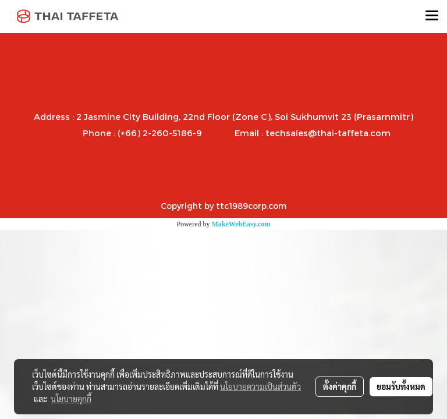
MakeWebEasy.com (241, 224)
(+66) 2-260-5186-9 (160, 132)
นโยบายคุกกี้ (71, 398)
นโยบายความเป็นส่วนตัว (260, 386)
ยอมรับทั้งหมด (401, 386)
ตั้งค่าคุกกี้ (339, 386)
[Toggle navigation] (432, 16)
